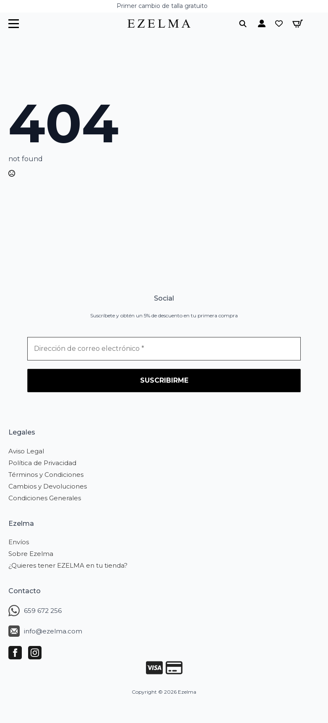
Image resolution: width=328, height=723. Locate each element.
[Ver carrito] (297, 23)
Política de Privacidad (42, 463)
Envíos (18, 542)
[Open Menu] (13, 23)
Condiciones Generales (44, 498)
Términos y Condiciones (45, 475)
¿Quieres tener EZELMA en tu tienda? (68, 565)
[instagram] (35, 652)
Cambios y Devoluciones (47, 486)
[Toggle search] (243, 23)
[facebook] (15, 652)
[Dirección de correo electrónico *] (164, 348)
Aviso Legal (26, 451)
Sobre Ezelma (30, 554)
